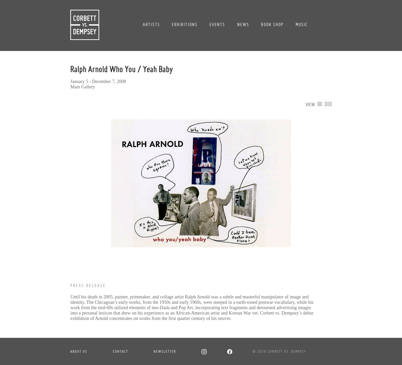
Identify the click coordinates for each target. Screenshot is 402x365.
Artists (151, 24)
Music (302, 24)
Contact (120, 351)
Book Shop (272, 24)
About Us (78, 351)
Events (217, 24)
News (243, 24)
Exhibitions (185, 24)
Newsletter (165, 351)
